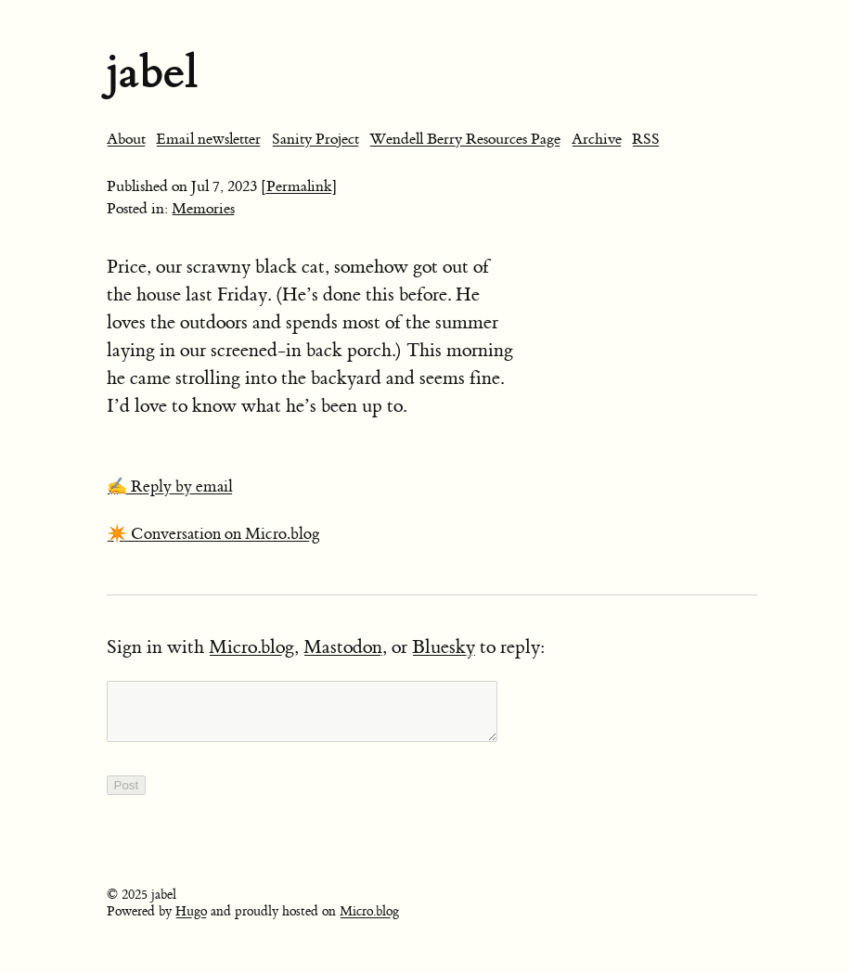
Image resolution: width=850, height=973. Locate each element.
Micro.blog (251, 647)
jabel (152, 72)
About (126, 139)
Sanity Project (315, 139)
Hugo (191, 923)
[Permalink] (299, 186)
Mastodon (342, 647)
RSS (646, 139)
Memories (203, 208)
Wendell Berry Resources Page (464, 139)
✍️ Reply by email (170, 487)
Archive (597, 139)
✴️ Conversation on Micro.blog (213, 534)
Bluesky (443, 647)
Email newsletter (208, 139)
